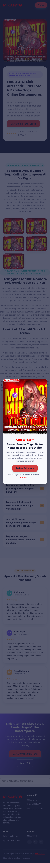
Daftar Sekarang (25, 468)
